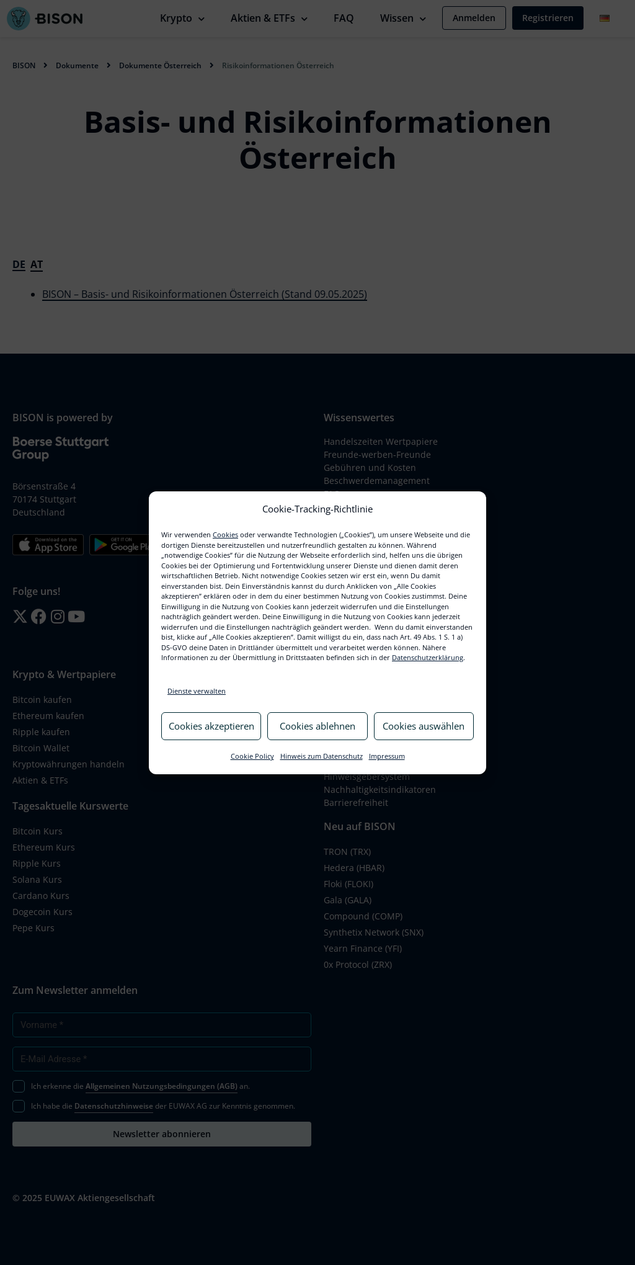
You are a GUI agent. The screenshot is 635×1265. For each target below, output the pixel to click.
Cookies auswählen (423, 726)
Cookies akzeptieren (211, 726)
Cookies (225, 534)
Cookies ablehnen (317, 726)
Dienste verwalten (196, 690)
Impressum (387, 756)
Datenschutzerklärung (427, 657)
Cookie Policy (252, 756)
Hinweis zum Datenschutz (321, 756)
